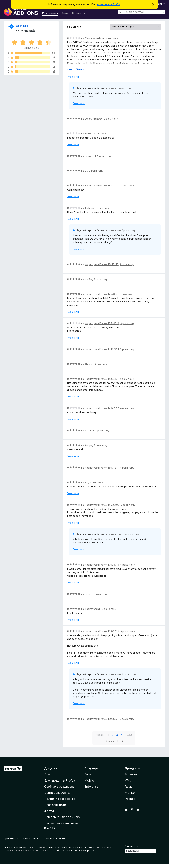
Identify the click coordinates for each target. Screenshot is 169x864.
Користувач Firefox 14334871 (101, 378)
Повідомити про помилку (62, 817)
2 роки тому (111, 118)
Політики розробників (59, 798)
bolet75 (89, 430)
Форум (49, 811)
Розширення (50, 13)
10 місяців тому (130, 534)
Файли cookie (30, 838)
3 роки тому (127, 264)
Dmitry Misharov (94, 118)
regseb (30, 30)
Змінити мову (132, 846)
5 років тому (127, 504)
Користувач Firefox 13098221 (101, 718)
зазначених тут (38, 847)
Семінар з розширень (59, 786)
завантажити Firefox (108, 4)
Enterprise (91, 786)
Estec (88, 594)
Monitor (130, 792)
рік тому (113, 38)
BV (86, 170)
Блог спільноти (55, 805)
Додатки (50, 768)
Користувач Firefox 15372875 (102, 631)
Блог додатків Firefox (59, 780)
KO (86, 482)
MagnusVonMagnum (96, 38)
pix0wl (88, 279)
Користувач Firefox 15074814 (102, 467)
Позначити (73, 76)
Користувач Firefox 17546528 (102, 323)
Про (47, 774)
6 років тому (127, 718)
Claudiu (89, 364)
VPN (128, 780)
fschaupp (90, 208)
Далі (129, 734)
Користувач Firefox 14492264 (102, 349)
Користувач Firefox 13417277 (101, 264)
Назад (100, 734)
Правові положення (54, 838)
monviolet (90, 156)
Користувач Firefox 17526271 (101, 294)
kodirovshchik (93, 608)
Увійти (161, 3)
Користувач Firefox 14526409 (102, 504)
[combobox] (141, 12)
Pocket (130, 798)
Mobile (89, 780)
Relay (128, 786)
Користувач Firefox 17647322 (102, 408)
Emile (88, 133)
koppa (88, 445)
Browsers (131, 774)
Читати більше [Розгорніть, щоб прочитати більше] (75, 69)
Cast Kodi (22, 25)
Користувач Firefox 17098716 (102, 564)
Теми (65, 13)
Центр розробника (57, 792)
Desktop (90, 774)
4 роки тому (102, 364)
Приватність (11, 838)
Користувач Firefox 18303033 (102, 185)
